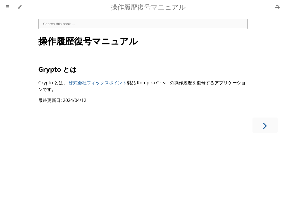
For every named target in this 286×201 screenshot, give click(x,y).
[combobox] (143, 24)
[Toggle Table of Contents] (7, 7)
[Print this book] (277, 7)
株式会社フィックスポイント (98, 83)
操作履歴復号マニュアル (88, 41)
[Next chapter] (265, 125)
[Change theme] (19, 7)
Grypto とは (57, 69)
